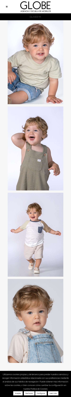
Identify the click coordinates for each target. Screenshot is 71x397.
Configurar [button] (41, 393)
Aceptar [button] (18, 393)
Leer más (53, 393)
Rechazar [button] (29, 393)
